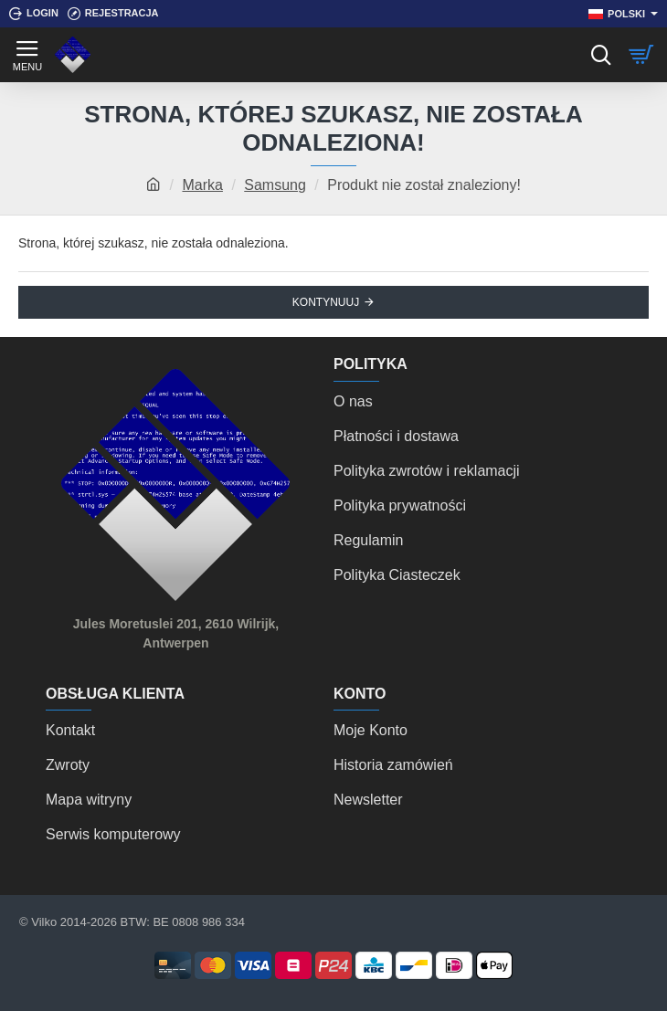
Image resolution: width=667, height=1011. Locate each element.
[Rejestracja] (113, 13)
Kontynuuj (325, 302)
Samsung (275, 185)
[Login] (34, 13)
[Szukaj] (600, 54)
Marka (202, 185)
